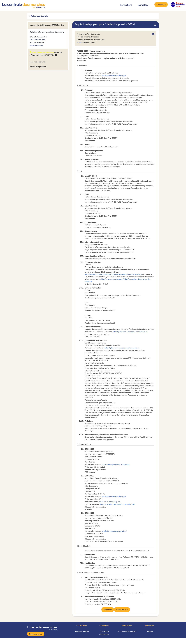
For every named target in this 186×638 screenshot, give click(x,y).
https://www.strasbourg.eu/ (109, 502)
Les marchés (81, 625)
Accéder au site (36, 45)
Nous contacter (35, 634)
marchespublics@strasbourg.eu (114, 75)
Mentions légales (82, 631)
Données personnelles (126, 631)
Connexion (161, 4)
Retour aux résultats (39, 16)
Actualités (143, 4)
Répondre (107, 609)
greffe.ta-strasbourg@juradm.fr (114, 531)
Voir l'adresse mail (37, 39)
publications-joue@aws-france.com (116, 464)
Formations (126, 4)
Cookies (149, 631)
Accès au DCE (122, 609)
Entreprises (127, 625)
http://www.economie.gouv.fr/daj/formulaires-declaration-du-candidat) (113, 274)
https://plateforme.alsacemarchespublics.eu (130, 332)
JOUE (79, 42)
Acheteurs (149, 625)
